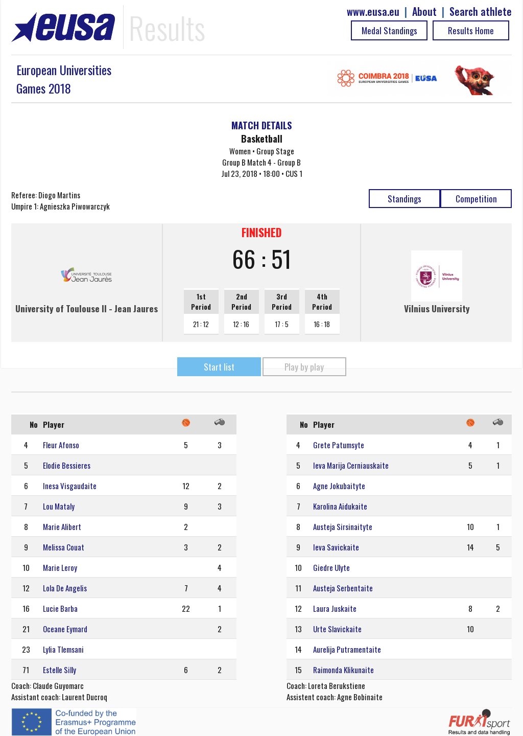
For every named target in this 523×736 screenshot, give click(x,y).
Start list (219, 366)
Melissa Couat (63, 547)
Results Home (471, 30)
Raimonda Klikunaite (343, 669)
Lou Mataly (59, 506)
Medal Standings (389, 30)
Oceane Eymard (65, 628)
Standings (404, 198)
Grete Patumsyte (338, 444)
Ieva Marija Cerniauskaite (351, 465)
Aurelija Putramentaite (347, 649)
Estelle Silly (59, 669)
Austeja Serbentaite (343, 587)
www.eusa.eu (373, 11)
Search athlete (480, 11)
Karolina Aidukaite (340, 506)
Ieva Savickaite (336, 547)
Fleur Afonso (61, 444)
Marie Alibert (62, 526)
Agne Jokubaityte (339, 485)
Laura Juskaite (334, 608)
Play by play (304, 366)
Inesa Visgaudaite (70, 485)
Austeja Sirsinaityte (342, 526)
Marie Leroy (60, 567)
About (424, 11)
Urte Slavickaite (337, 628)
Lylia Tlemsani (63, 649)
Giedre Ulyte (331, 567)
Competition (476, 198)
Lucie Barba (60, 608)
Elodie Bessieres (66, 465)
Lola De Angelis (65, 587)
